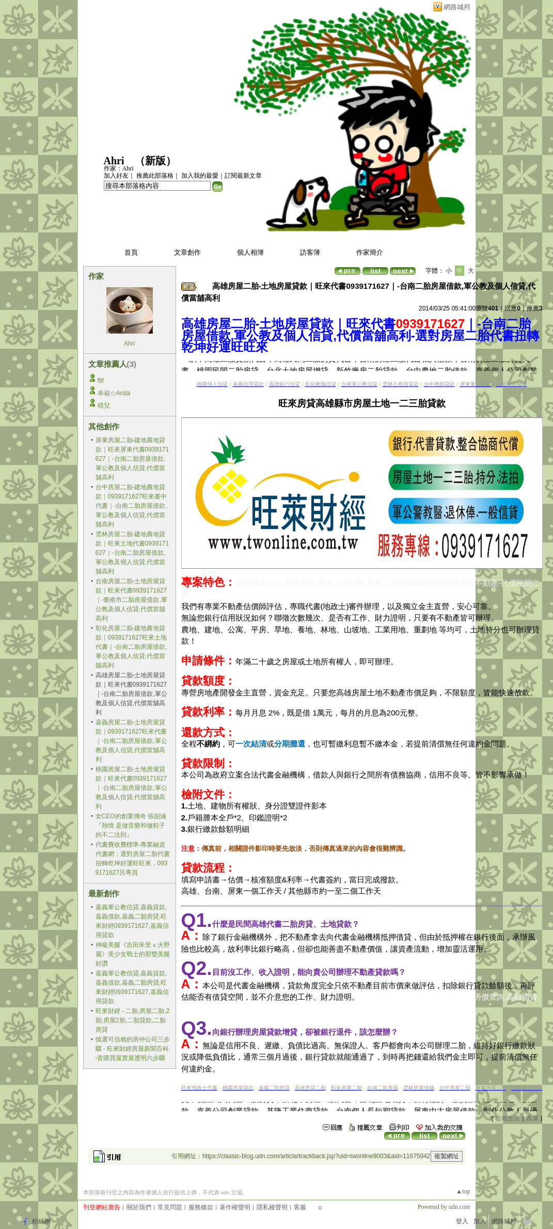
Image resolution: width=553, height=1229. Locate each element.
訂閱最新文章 (243, 175)
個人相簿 (250, 252)
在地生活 (507, 1118)
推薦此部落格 (154, 175)
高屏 (532, 1118)
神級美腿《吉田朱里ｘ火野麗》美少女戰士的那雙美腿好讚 (133, 954)
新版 (155, 160)
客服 (300, 1207)
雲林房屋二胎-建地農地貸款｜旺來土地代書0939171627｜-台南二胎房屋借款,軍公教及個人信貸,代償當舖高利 (132, 553)
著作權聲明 (234, 1207)
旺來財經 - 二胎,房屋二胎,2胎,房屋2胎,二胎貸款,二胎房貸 (133, 1020)
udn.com (459, 1206)
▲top (463, 1191)
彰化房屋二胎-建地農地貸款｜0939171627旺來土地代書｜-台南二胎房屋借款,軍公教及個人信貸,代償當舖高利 (131, 647)
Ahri (114, 160)
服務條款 (200, 1207)
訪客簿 (310, 252)
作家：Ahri (119, 168)
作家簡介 (369, 252)
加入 (479, 1221)
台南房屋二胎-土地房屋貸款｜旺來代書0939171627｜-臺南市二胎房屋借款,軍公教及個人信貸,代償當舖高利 (131, 600)
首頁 (131, 252)
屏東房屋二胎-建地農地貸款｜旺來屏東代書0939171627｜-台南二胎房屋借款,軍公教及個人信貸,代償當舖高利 (132, 459)
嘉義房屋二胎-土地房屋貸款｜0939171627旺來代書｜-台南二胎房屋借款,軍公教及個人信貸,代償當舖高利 (131, 741)
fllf (101, 380)
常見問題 (169, 1207)
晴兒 (104, 405)
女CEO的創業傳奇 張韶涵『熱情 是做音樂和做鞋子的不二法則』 (131, 825)
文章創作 (187, 252)
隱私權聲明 (272, 1207)
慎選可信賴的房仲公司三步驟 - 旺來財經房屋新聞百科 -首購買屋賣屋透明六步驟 (133, 1049)
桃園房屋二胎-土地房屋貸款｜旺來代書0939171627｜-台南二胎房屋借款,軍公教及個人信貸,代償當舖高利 (131, 788)
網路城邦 (457, 7)
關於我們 (139, 1207)
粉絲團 (41, 1221)
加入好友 (116, 175)
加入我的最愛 (199, 175)
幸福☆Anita (114, 393)
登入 (462, 1221)
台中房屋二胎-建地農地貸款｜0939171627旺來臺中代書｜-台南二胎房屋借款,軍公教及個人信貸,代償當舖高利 (131, 506)
